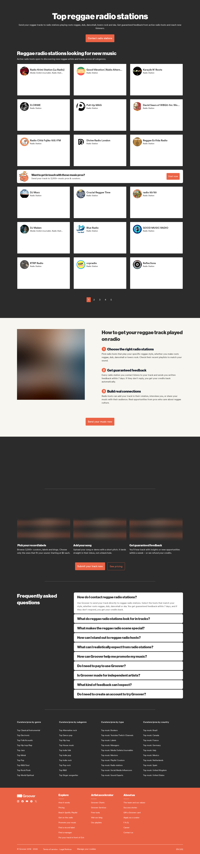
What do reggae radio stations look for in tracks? (128, 618)
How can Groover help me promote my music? (128, 656)
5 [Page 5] (111, 299)
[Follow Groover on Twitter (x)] (36, 801)
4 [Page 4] (105, 299)
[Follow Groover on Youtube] (27, 801)
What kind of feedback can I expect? (128, 684)
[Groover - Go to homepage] (38, 796)
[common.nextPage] (118, 299)
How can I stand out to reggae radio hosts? (128, 637)
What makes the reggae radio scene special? (128, 628)
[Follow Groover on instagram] (18, 801)
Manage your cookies (86, 849)
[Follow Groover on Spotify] (31, 801)
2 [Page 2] (94, 299)
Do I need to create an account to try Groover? (128, 694)
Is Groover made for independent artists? (128, 675)
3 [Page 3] (99, 299)
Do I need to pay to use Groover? (128, 666)
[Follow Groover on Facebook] (22, 801)
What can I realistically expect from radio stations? (128, 647)
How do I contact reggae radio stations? (128, 597)
